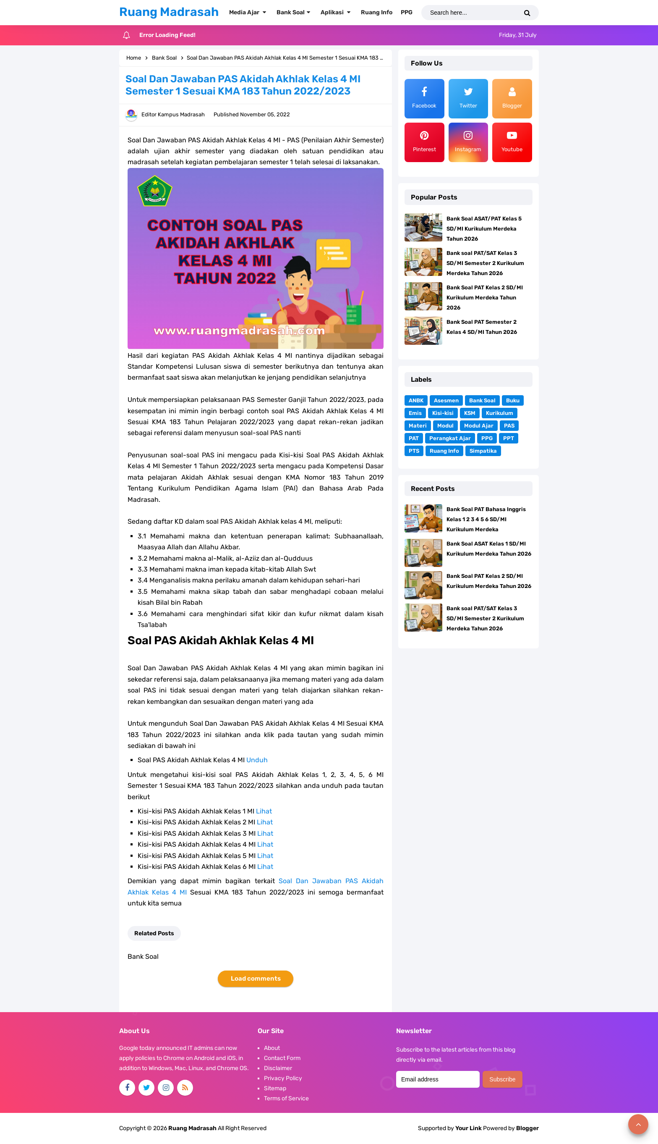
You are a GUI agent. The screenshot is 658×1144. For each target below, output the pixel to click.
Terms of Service (286, 1098)
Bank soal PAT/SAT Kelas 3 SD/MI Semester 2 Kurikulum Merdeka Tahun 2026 (485, 263)
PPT (508, 438)
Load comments (256, 978)
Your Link (468, 1128)
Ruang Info (444, 451)
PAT (414, 438)
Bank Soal (482, 400)
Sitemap (275, 1088)
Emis (415, 413)
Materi (418, 425)
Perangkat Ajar (450, 438)
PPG (487, 438)
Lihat (264, 811)
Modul (445, 425)
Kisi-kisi (443, 413)
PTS (414, 451)
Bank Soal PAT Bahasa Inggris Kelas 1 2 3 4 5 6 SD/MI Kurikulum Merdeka (486, 519)
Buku (513, 400)
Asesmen (446, 400)
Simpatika (483, 451)
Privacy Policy (283, 1078)
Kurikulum (499, 413)
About (272, 1048)
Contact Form (282, 1058)
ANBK (416, 400)
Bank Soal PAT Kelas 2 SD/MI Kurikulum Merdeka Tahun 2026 (484, 297)
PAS (509, 425)
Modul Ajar (479, 425)
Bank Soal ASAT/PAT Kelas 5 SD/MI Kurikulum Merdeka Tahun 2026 (484, 228)
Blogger (527, 1128)
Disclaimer (278, 1068)
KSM (469, 413)
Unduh (257, 760)
